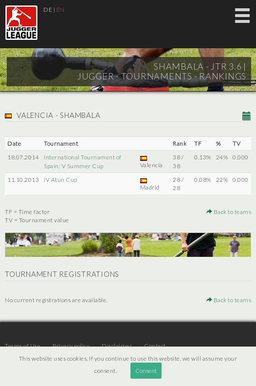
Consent (146, 370)
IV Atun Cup (60, 179)
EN (60, 9)
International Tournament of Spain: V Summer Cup (83, 161)
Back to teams (229, 211)
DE (47, 9)
